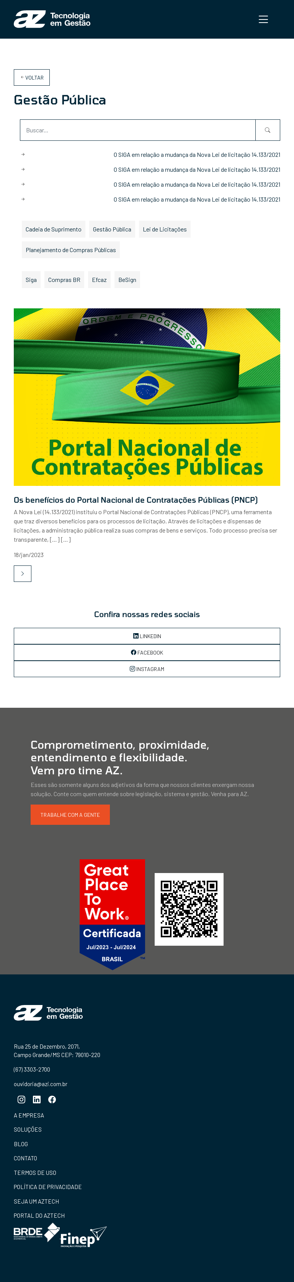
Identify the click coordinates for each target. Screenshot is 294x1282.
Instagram (147, 669)
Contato (25, 1158)
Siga (31, 279)
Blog (21, 1143)
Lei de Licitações (165, 229)
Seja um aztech (36, 1201)
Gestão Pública (112, 229)
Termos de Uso (35, 1172)
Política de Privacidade (48, 1186)
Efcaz (99, 279)
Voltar (32, 77)
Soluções (28, 1129)
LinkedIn (147, 636)
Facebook (147, 652)
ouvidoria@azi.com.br (40, 1083)
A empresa (29, 1115)
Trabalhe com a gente (70, 814)
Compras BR (64, 279)
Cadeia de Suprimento (54, 229)
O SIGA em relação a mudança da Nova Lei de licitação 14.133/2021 (197, 154)
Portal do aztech (39, 1215)
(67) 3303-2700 (32, 1069)
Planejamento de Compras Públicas (71, 249)
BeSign (127, 279)
